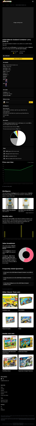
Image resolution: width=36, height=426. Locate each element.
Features (2, 393)
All (1, 406)
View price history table (7, 186)
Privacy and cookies (4, 395)
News (2, 387)
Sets (1, 408)
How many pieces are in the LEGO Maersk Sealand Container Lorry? (17, 278)
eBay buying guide (4, 401)
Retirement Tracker (4, 400)
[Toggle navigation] (33, 1)
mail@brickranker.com (5, 380)
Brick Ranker (4, 376)
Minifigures (3, 409)
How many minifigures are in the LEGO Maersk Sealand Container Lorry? (16, 284)
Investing (2, 388)
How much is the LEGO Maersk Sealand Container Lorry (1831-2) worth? (18, 273)
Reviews (2, 390)
